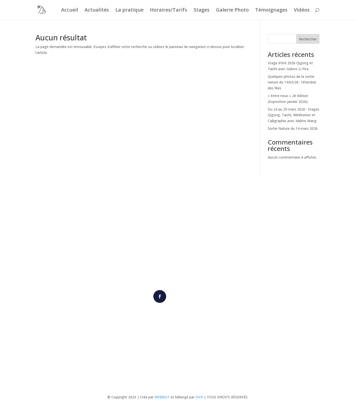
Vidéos (302, 10)
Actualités (97, 10)
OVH (199, 397)
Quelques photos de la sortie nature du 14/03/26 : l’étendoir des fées (292, 82)
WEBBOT (162, 397)
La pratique (129, 10)
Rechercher (308, 39)
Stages (202, 10)
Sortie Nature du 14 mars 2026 (293, 128)
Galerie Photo (232, 10)
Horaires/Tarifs (168, 10)
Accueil (69, 10)
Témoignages (271, 10)
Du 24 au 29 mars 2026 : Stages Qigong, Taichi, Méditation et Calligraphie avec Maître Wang (293, 115)
